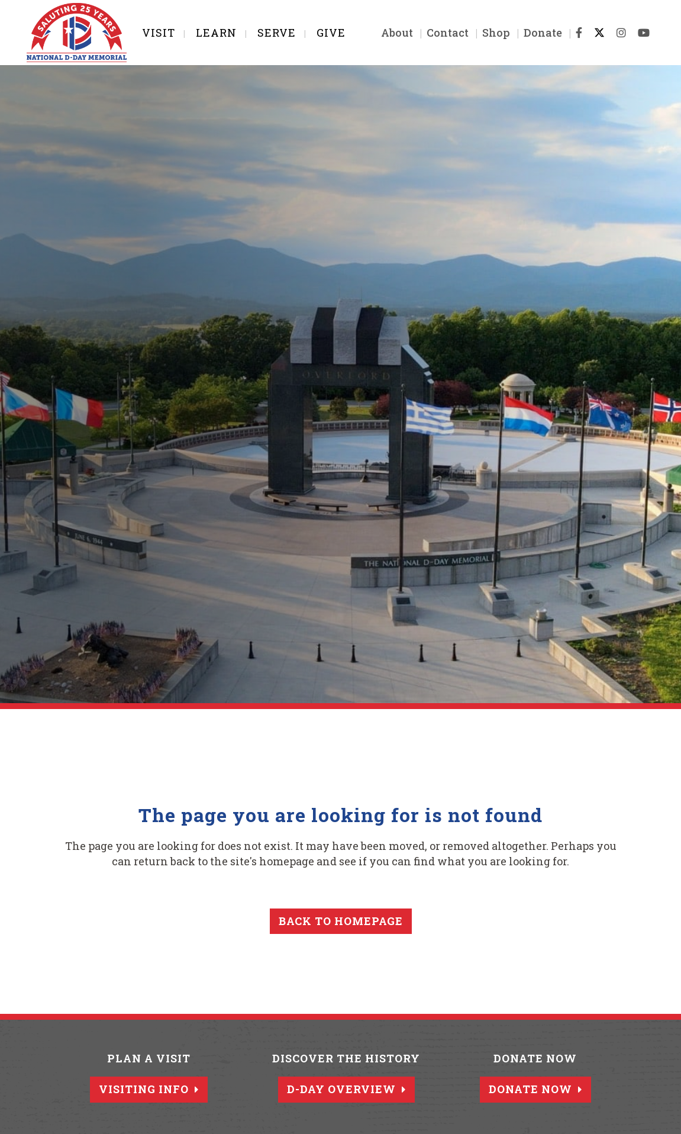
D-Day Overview (346, 1089)
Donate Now (535, 1089)
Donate (543, 32)
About (397, 32)
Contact (448, 32)
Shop (496, 32)
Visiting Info (149, 1089)
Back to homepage (341, 921)
